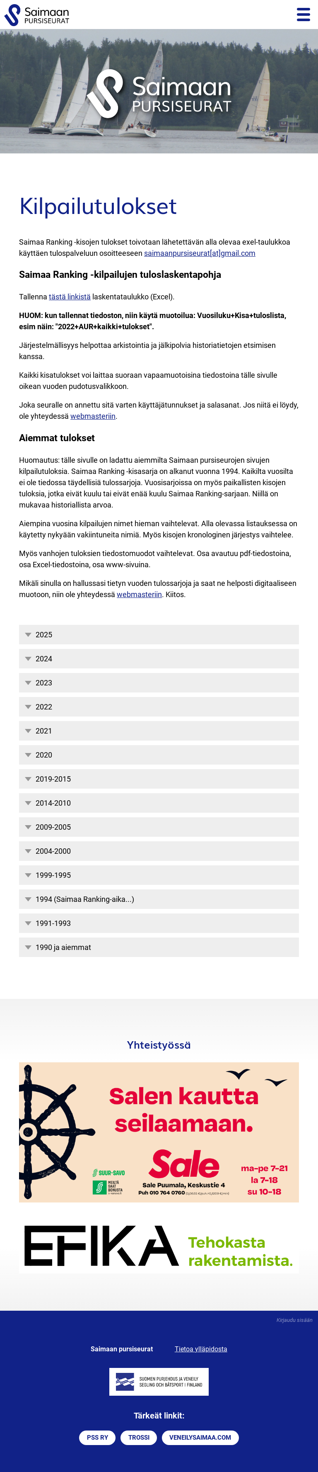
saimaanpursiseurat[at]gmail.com (199, 253)
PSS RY (97, 1437)
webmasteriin (93, 416)
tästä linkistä (70, 296)
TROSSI (138, 1437)
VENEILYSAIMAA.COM (200, 1437)
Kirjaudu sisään (295, 1320)
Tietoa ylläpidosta (201, 1349)
